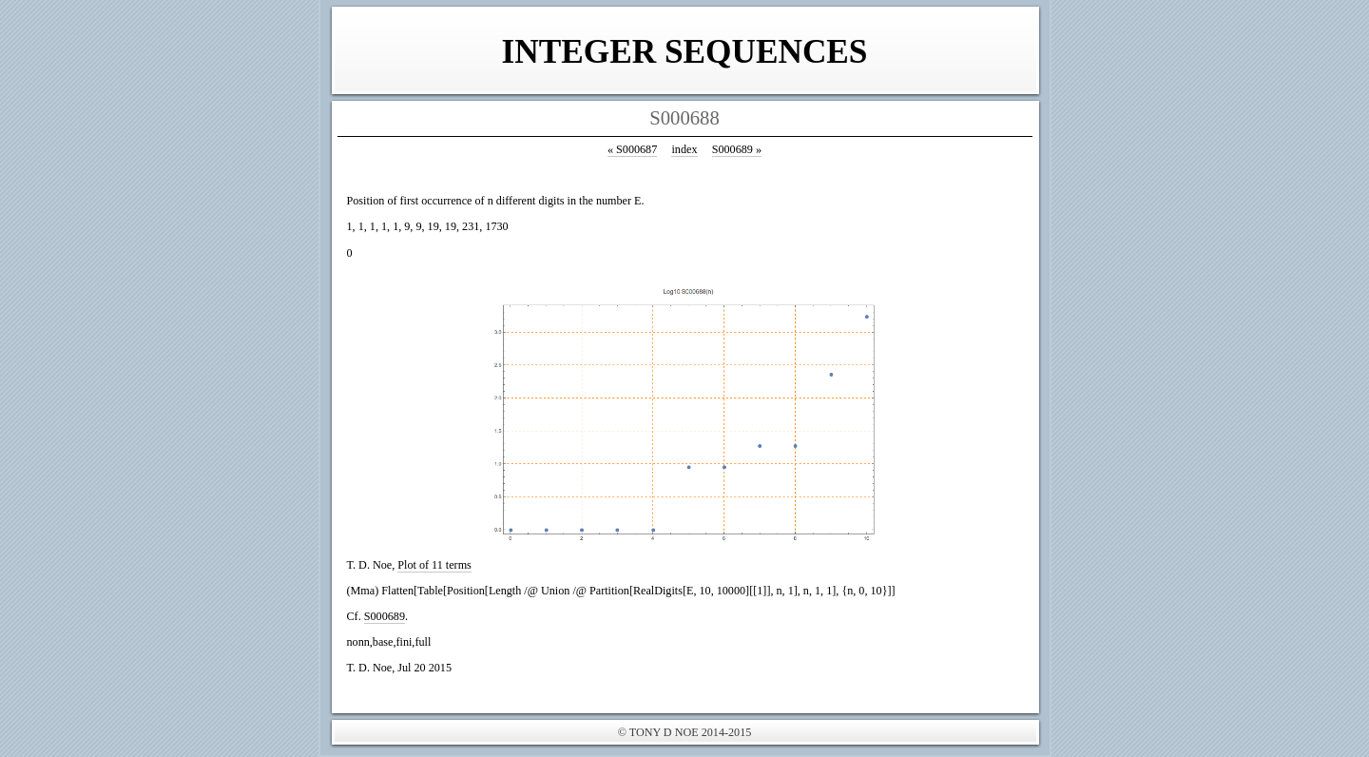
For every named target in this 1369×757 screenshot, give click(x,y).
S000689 (737, 149)
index (684, 149)
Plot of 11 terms (434, 565)
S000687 (632, 149)
